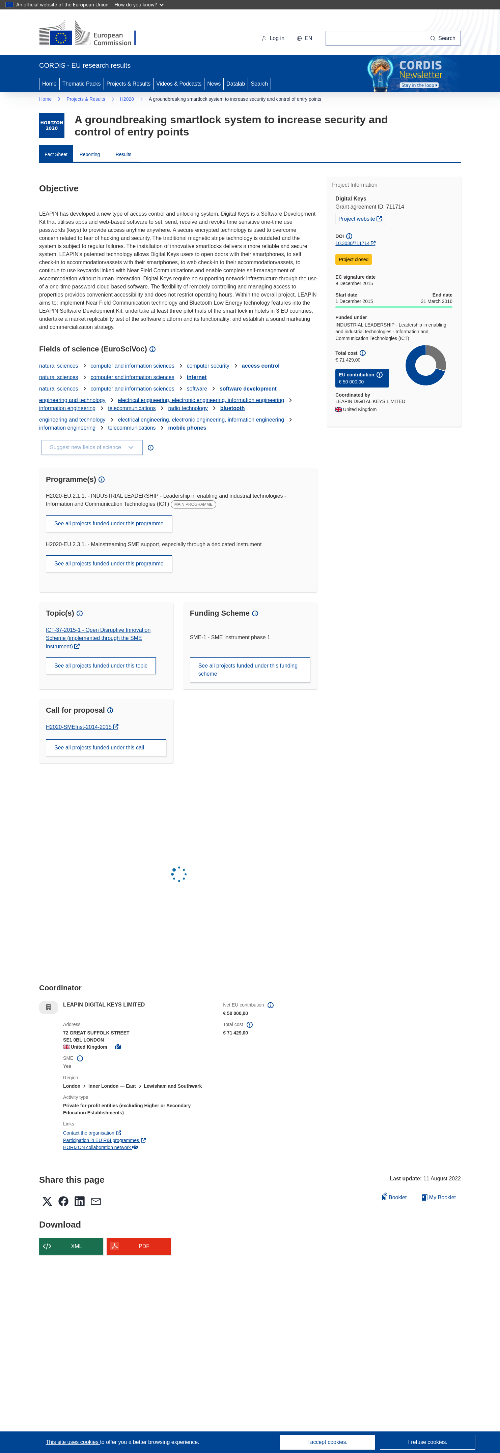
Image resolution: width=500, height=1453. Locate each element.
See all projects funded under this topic (100, 666)
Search (259, 84)
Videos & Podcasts (178, 84)
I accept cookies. (327, 1442)
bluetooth (232, 408)
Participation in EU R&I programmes (104, 1140)
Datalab (235, 84)
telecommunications (132, 408)
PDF (144, 1246)
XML (76, 1246)
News (214, 84)
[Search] (443, 38)
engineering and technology (72, 400)
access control (261, 366)
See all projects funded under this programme (109, 523)
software (197, 389)
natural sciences (58, 366)
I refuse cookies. (427, 1442)
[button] (304, 38)
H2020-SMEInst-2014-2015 (79, 727)
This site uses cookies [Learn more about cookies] (73, 1442)
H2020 (127, 99)
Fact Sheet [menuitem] (56, 154)
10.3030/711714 (352, 243)
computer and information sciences (132, 366)
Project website (361, 218)
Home (49, 84)
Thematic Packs (81, 84)
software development (248, 389)
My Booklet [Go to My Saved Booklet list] (439, 1197)
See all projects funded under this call (99, 747)
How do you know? (139, 4)
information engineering (67, 408)
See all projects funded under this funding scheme (248, 670)
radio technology (187, 408)
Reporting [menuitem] (90, 154)
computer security (208, 366)
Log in (272, 38)
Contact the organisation (92, 1133)
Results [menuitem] (124, 154)
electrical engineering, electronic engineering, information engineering (201, 400)
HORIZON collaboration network (100, 1147)
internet (197, 377)
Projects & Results (129, 84)
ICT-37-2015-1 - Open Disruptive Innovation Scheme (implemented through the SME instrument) (98, 638)
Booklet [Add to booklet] (394, 1196)
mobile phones (187, 428)
